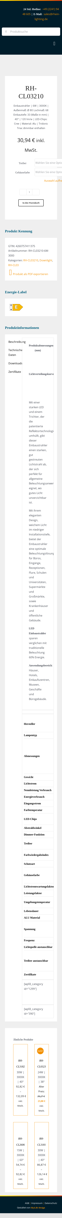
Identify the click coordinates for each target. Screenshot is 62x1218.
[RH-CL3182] (20, 1046)
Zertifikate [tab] (14, 372)
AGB (27, 1203)
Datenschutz (51, 1203)
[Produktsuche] (31, 31)
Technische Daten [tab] (14, 352)
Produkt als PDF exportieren (28, 274)
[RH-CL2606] (20, 1124)
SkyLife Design (38, 1207)
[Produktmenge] (29, 192)
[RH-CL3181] (42, 1124)
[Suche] (6, 31)
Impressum (36, 1203)
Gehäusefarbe (22, 172)
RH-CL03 (13, 265)
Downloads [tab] (14, 363)
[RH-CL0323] (42, 1046)
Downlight (46, 260)
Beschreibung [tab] (14, 342)
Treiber (22, 163)
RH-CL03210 (30, 260)
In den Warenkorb (31, 203)
